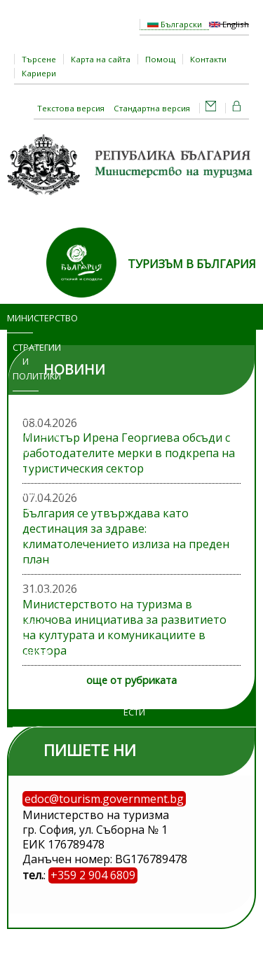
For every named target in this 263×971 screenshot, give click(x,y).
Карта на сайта (100, 59)
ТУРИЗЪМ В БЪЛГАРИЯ (192, 264)
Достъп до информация (26, 552)
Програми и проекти (26, 449)
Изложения (26, 595)
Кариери (39, 73)
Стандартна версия (152, 108)
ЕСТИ (134, 712)
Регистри (26, 682)
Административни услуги (31, 500)
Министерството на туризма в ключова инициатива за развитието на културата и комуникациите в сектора (124, 627)
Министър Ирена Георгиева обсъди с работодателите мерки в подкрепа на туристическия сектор (128, 453)
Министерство (20, 318)
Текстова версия (70, 108)
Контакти (208, 59)
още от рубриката (131, 680)
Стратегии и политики (26, 362)
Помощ (160, 59)
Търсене (39, 59)
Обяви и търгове (22, 639)
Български (174, 24)
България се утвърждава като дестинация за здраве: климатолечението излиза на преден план (125, 536)
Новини (26, 405)
